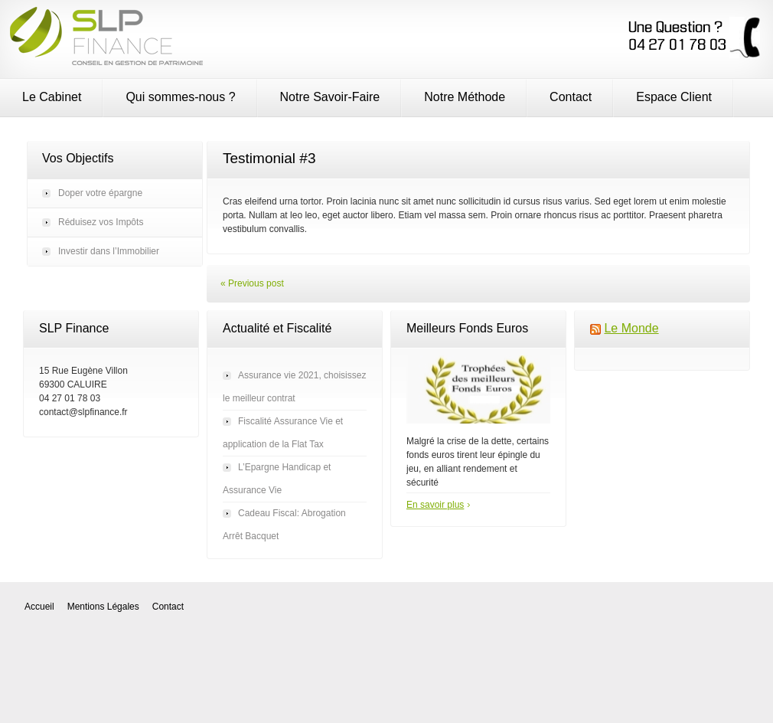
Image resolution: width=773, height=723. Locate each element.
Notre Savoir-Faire (330, 96)
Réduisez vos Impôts (100, 222)
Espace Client (674, 96)
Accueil (39, 606)
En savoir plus (435, 504)
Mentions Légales (103, 606)
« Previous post (252, 283)
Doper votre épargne (100, 193)
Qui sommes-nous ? (180, 96)
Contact (571, 96)
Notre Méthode (464, 96)
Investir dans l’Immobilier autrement (108, 256)
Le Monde (631, 328)
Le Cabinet (51, 96)
